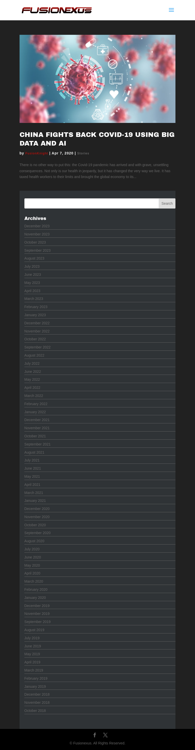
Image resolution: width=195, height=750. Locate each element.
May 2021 (32, 476)
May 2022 (32, 379)
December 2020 (37, 509)
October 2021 (35, 436)
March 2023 (33, 299)
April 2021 (32, 485)
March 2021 (33, 493)
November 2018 (37, 702)
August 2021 (34, 452)
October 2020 (35, 525)
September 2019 (37, 622)
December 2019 (37, 606)
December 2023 (37, 226)
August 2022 (34, 355)
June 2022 (32, 372)
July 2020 (32, 549)
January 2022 (35, 412)
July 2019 (32, 638)
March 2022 (33, 396)
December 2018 (37, 694)
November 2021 (37, 428)
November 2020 (37, 517)
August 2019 (34, 630)
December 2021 (37, 420)
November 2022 (37, 331)
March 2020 (33, 581)
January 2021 (35, 501)
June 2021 (32, 468)
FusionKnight (36, 153)
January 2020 (35, 598)
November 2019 (37, 614)
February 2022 (35, 404)
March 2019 (33, 670)
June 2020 (32, 557)
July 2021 (32, 460)
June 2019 (32, 646)
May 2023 (32, 283)
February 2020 (35, 589)
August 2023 (34, 258)
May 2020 (32, 565)
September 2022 (37, 347)
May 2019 (32, 654)
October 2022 (35, 339)
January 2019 (35, 686)
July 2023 (32, 266)
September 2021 (37, 444)
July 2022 (32, 363)
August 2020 (34, 541)
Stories (83, 153)
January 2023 (35, 315)
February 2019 (35, 678)
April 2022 (32, 388)
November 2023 (37, 234)
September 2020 (37, 533)
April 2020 (32, 573)
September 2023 (37, 250)
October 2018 (35, 711)
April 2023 (32, 291)
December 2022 (37, 323)
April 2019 (32, 662)
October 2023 (35, 242)
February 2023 (35, 307)
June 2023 (32, 275)
